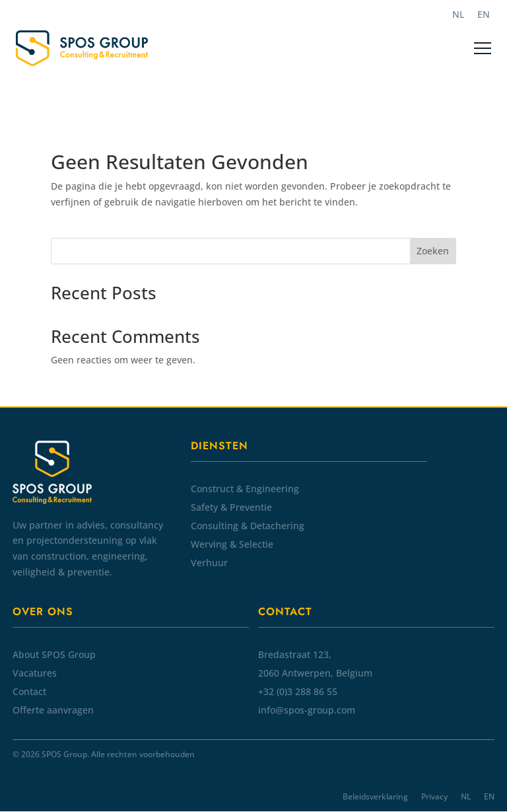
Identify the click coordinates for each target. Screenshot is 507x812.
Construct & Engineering (245, 488)
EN (489, 796)
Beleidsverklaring (375, 796)
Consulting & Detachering (247, 525)
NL (466, 796)
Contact (29, 691)
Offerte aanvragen (53, 710)
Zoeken (433, 250)
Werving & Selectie (232, 544)
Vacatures (35, 673)
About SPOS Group (54, 654)
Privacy (434, 796)
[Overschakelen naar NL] (458, 14)
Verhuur (209, 562)
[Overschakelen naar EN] (483, 14)
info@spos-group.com (306, 710)
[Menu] (482, 48)
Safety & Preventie (231, 507)
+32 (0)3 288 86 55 (297, 691)
